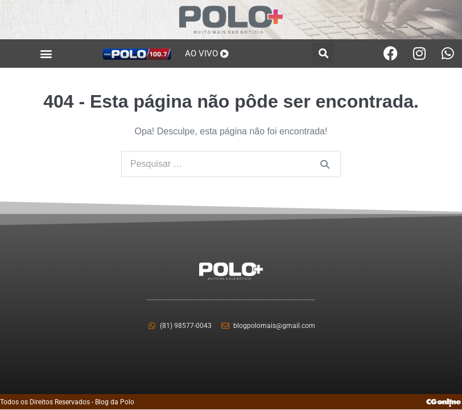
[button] (46, 53)
